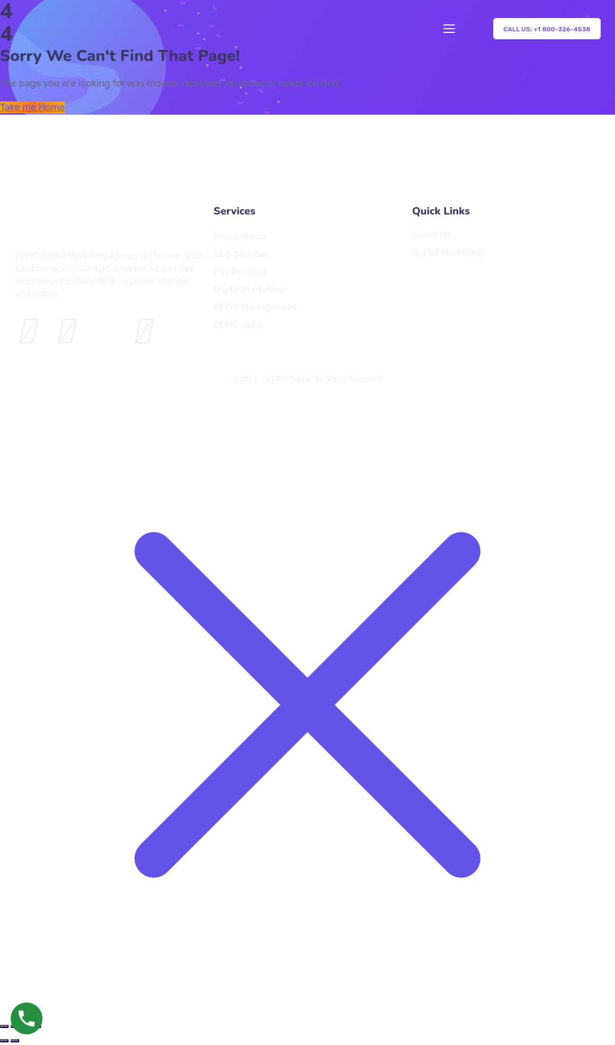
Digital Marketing (249, 289)
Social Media (240, 236)
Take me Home (32, 107)
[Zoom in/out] (4, 1026)
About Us (431, 234)
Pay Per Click (241, 271)
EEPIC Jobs (238, 324)
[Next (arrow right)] (15, 1040)
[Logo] (44, 158)
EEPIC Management (255, 307)
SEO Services (241, 254)
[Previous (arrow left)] (4, 1040)
